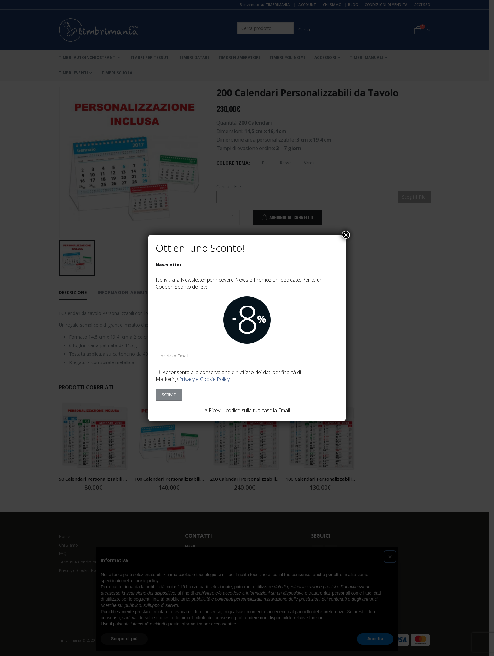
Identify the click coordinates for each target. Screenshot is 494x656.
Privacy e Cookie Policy (204, 379)
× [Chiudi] (346, 235)
